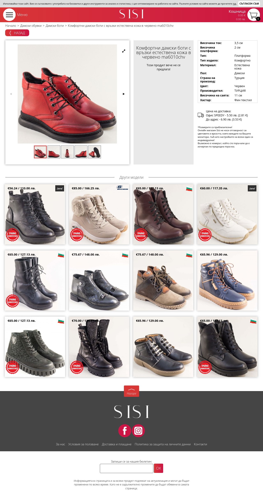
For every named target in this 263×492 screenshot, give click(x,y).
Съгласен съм (249, 3)
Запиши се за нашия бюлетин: (131, 461)
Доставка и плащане (117, 444)
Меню (22, 14)
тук (234, 3)
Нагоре (131, 393)
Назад (17, 33)
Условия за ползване (83, 444)
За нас (60, 444)
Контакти (200, 444)
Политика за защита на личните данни (163, 444)
